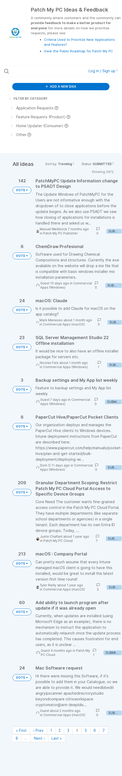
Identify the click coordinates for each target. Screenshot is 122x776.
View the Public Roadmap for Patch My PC (78, 51)
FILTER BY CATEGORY (28, 98)
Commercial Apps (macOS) (64, 324)
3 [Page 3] (68, 730)
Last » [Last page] (56, 738)
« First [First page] (21, 730)
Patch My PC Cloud (58, 541)
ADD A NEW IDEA (60, 86)
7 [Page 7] (103, 730)
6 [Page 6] (95, 730)
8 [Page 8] (17, 738)
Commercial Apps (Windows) (65, 367)
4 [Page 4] (77, 730)
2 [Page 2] (60, 730)
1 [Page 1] (51, 730)
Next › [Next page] (39, 738)
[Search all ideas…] (37, 71)
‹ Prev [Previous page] (38, 730)
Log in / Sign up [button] (103, 71)
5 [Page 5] (86, 730)
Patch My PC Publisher (60, 233)
